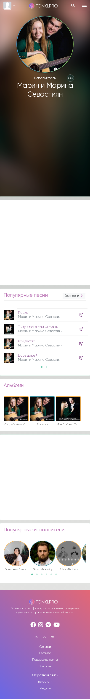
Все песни (74, 296)
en (53, 636)
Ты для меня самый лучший (39, 327)
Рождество (26, 341)
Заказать (45, 666)
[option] (45, 334)
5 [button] (52, 576)
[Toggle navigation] (84, 5)
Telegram (45, 688)
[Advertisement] (43, 149)
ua (44, 636)
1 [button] (43, 368)
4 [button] (48, 576)
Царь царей (27, 355)
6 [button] (57, 576)
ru (36, 636)
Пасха (23, 312)
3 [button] (43, 576)
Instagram (45, 681)
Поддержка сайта (45, 659)
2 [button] (48, 368)
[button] (70, 78)
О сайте (45, 653)
